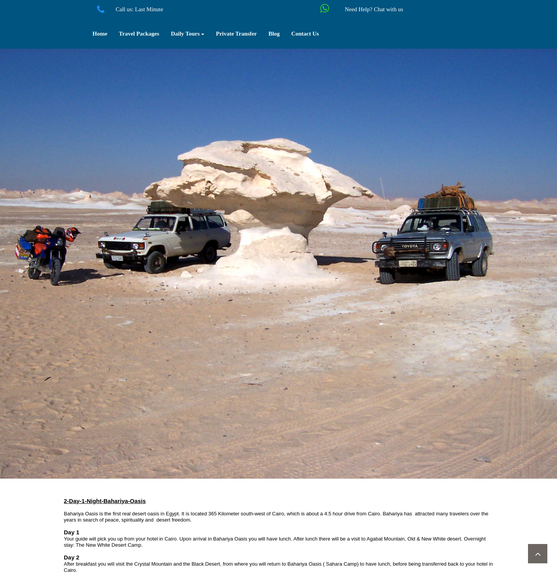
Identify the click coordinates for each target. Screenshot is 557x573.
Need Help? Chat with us (374, 9)
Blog (274, 34)
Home (99, 34)
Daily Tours (188, 34)
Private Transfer (236, 34)
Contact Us (305, 34)
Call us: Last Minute (139, 9)
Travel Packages (139, 34)
